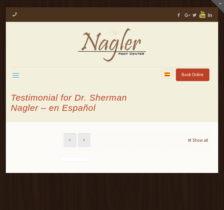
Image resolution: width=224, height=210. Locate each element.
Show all (197, 140)
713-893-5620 (40, 14)
